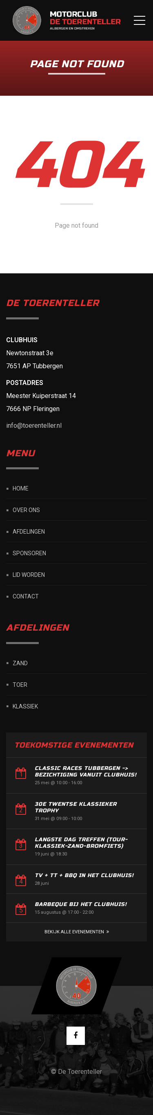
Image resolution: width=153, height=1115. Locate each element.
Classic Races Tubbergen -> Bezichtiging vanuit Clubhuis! (86, 771)
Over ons (26, 510)
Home (21, 488)
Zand (20, 663)
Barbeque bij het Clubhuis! (81, 904)
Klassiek (25, 706)
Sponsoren (29, 553)
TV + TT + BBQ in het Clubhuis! (84, 875)
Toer (20, 684)
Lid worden (29, 575)
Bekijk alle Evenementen (74, 932)
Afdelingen (29, 531)
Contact (26, 596)
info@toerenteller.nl (34, 425)
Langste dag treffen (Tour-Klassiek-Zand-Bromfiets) (81, 842)
